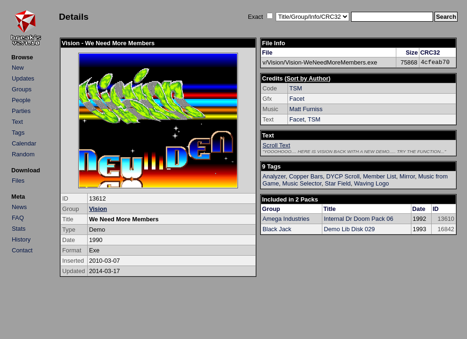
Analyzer (274, 176)
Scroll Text (276, 145)
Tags (18, 132)
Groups (22, 89)
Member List (379, 176)
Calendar (24, 143)
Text (17, 121)
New (18, 67)
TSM (295, 88)
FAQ (18, 217)
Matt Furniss (305, 109)
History (21, 239)
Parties (21, 110)
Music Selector (301, 183)
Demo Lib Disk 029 (349, 229)
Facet (296, 98)
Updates (23, 78)
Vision (98, 208)
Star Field (338, 183)
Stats (18, 228)
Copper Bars (306, 176)
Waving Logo (371, 183)
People (21, 100)
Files (18, 180)
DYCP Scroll (343, 176)
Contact (22, 250)
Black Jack (276, 229)
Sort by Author (307, 78)
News (19, 206)
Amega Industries (286, 218)
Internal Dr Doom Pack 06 (358, 218)
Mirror (407, 176)
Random (23, 154)
